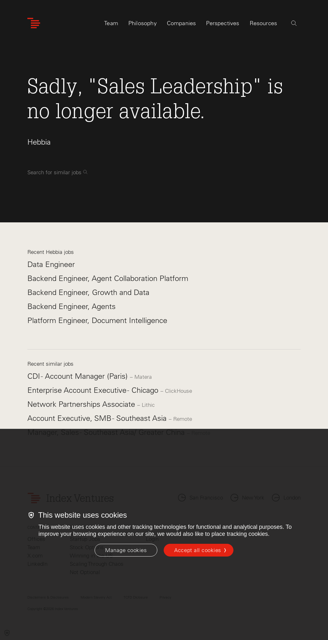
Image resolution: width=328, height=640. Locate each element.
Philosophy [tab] (142, 24)
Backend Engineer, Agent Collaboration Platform (107, 278)
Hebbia (39, 142)
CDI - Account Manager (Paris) (78, 376)
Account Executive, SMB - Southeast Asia (98, 418)
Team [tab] (111, 24)
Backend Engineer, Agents (71, 306)
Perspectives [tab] (222, 24)
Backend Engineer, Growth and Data (88, 292)
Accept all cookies (197, 550)
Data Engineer (51, 264)
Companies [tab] (181, 24)
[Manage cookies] (126, 550)
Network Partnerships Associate (82, 404)
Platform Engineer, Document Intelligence (97, 320)
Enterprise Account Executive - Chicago (93, 390)
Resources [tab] (263, 24)
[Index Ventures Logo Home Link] (33, 24)
